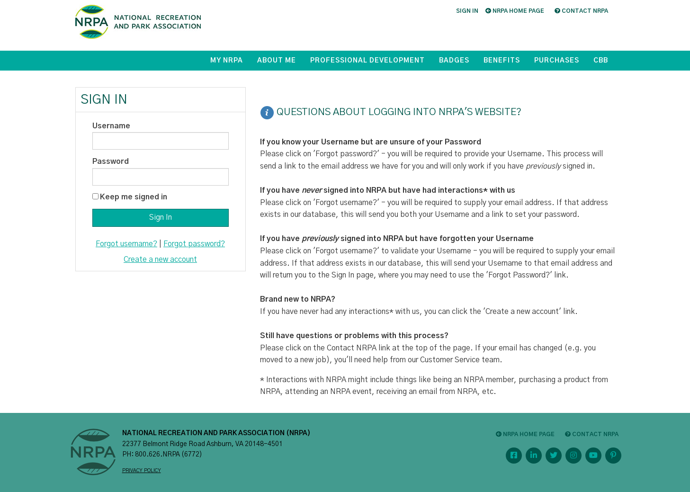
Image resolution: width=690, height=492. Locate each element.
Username (111, 126)
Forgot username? (126, 244)
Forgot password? (194, 244)
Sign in (467, 11)
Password (110, 161)
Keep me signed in (133, 197)
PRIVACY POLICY (141, 470)
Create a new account (160, 259)
